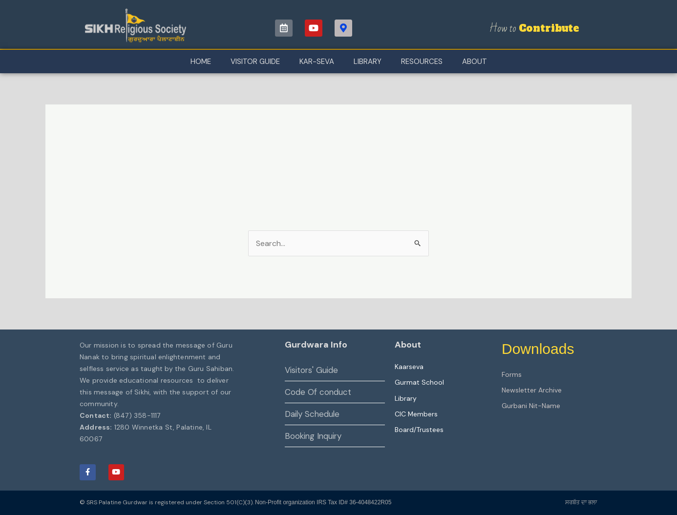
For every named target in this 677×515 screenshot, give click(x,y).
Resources (422, 61)
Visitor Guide (255, 61)
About (474, 61)
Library (367, 61)
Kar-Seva (316, 61)
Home (200, 61)
